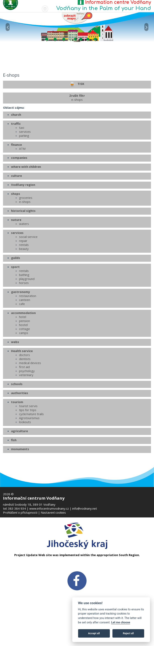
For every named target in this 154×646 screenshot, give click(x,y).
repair (23, 270)
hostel (23, 354)
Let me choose (120, 622)
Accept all (94, 633)
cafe (22, 333)
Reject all (128, 633)
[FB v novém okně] (77, 581)
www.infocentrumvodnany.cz (49, 508)
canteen (24, 329)
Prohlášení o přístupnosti (20, 512)
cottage (24, 358)
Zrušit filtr (77, 127)
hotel (22, 346)
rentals (24, 274)
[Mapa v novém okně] (77, 18)
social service (28, 266)
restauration (27, 325)
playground (27, 308)
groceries (25, 227)
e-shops (25, 231)
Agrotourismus (29, 448)
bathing (24, 304)
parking (24, 165)
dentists (25, 388)
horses (24, 312)
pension (24, 350)
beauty (24, 278)
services (25, 161)
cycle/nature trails (31, 444)
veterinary (26, 404)
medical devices (30, 392)
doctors (24, 384)
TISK (77, 113)
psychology (27, 400)
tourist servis (28, 436)
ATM (22, 178)
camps (23, 362)
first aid (24, 396)
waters (24, 253)
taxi (21, 157)
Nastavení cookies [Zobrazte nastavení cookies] (53, 512)
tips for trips (27, 440)
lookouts (25, 452)
